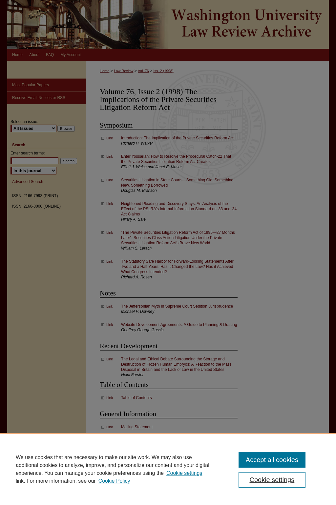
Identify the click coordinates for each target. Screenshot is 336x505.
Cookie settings (184, 473)
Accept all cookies (272, 459)
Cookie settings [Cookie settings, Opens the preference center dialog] (271, 479)
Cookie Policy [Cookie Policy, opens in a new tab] (114, 481)
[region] (168, 469)
